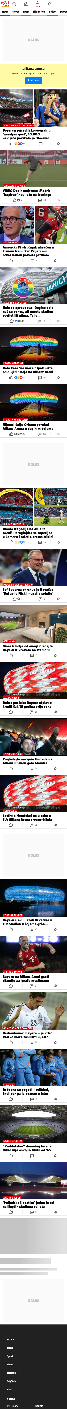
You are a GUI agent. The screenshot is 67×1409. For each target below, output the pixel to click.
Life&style (39, 11)
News (5, 11)
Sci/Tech (11, 1381)
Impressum (12, 1406)
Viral (9, 1389)
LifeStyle (12, 1372)
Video (52, 11)
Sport (26, 11)
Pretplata (38, 1406)
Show (15, 11)
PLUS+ (10, 1339)
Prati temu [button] (33, 80)
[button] (14, 4)
